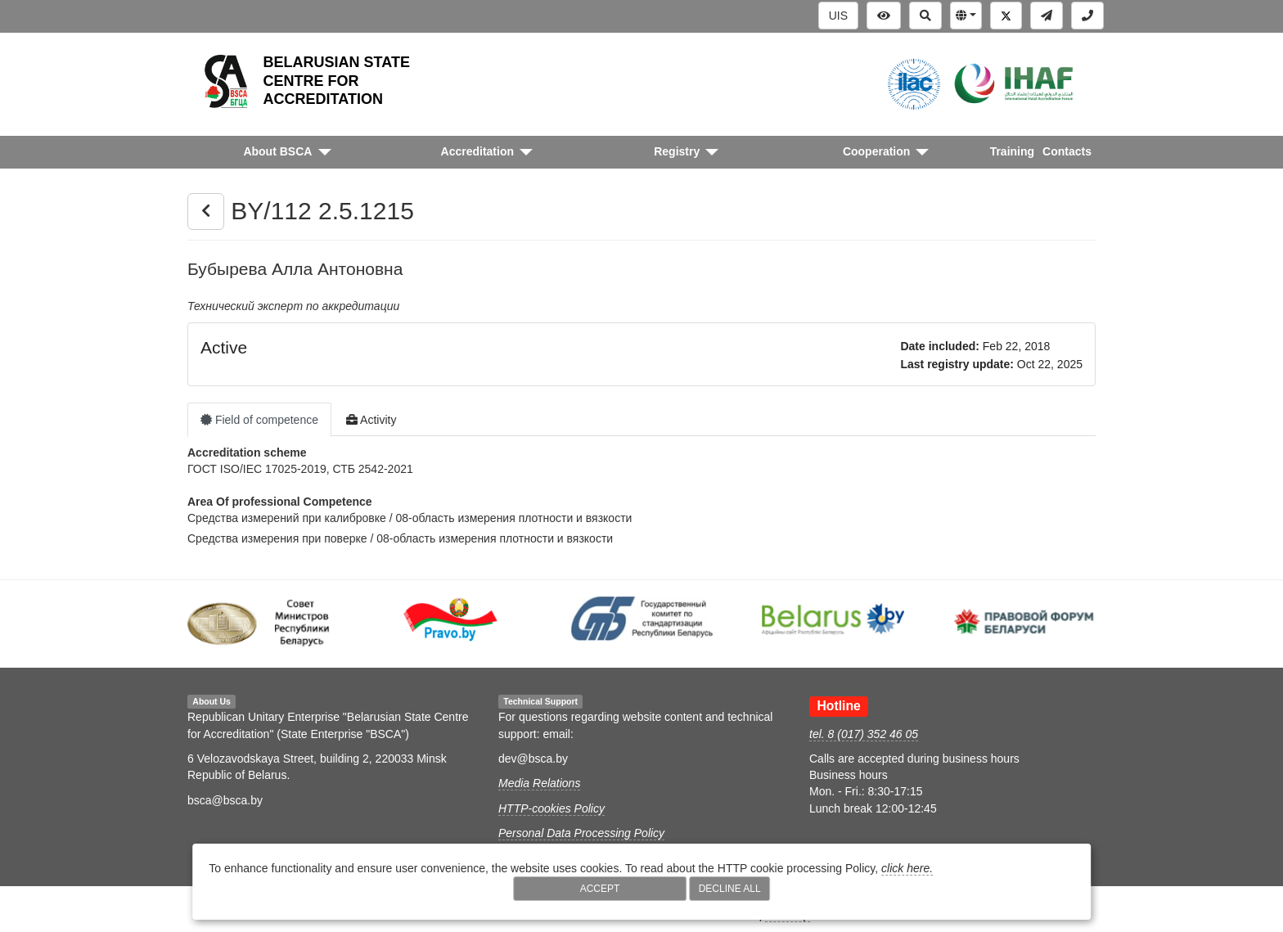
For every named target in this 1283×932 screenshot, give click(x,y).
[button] (966, 15)
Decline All (730, 888)
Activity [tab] (371, 419)
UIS (838, 15)
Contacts (1067, 151)
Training (1012, 151)
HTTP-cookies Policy (551, 808)
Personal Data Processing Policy (581, 833)
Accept (600, 888)
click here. (907, 868)
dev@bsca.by (533, 758)
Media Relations (539, 783)
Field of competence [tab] (259, 419)
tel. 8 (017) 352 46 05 (863, 734)
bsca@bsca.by (225, 800)
